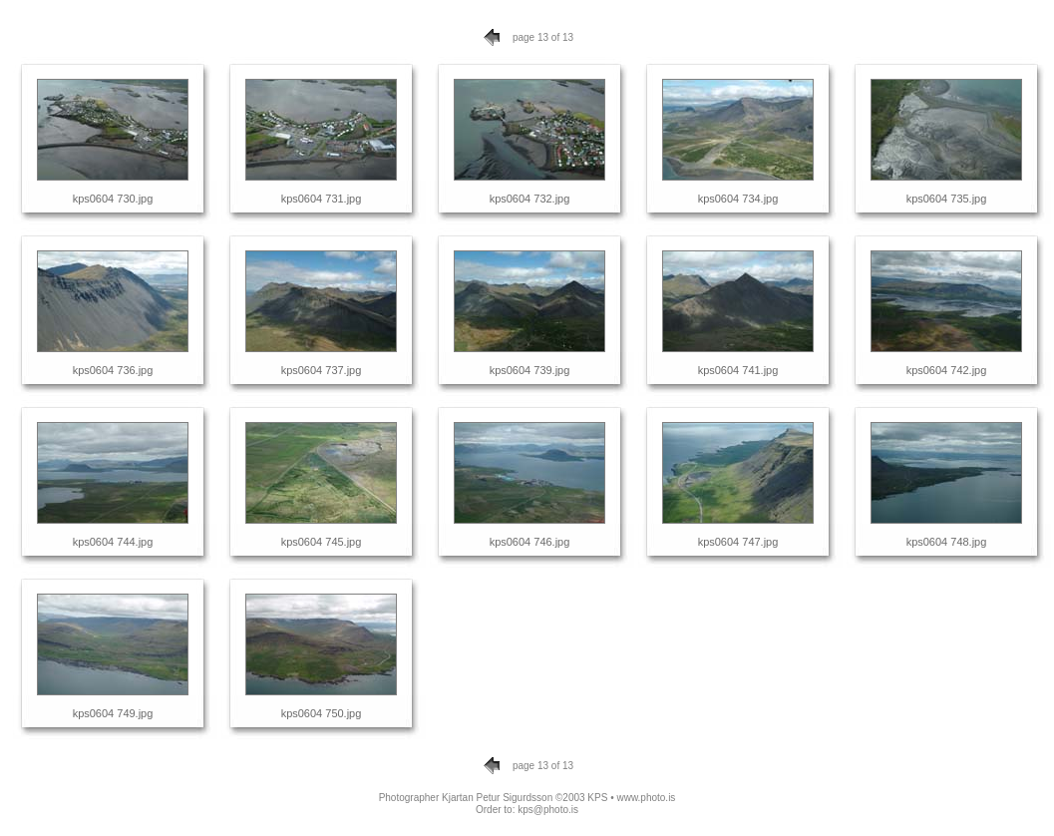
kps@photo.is (548, 809)
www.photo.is (645, 797)
